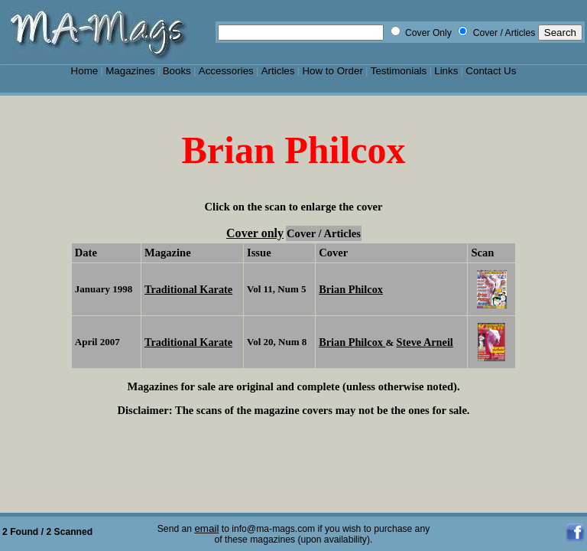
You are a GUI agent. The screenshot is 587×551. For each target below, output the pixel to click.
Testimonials (399, 71)
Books (177, 71)
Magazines (130, 71)
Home (85, 71)
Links (446, 71)
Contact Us (490, 71)
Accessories (226, 71)
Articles (278, 71)
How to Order (332, 71)
